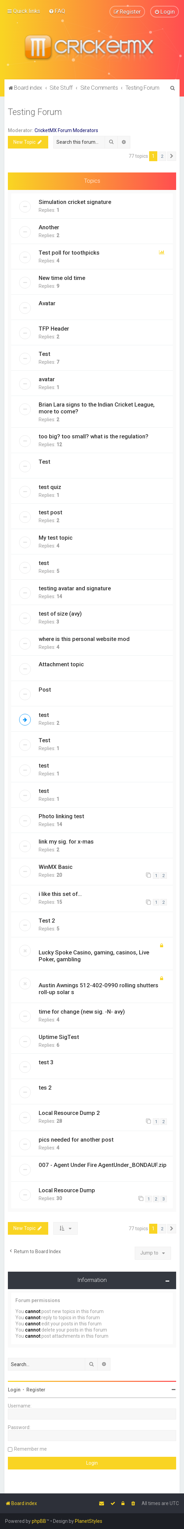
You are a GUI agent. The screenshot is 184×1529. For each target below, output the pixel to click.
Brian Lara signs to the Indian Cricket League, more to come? (97, 407)
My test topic (56, 537)
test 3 (46, 1061)
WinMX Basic (56, 866)
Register (35, 1389)
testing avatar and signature (75, 587)
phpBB (39, 1521)
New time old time (62, 277)
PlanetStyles (88, 1521)
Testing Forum (35, 112)
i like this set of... (60, 893)
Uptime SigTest (59, 1036)
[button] (171, 156)
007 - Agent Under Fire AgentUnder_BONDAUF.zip (103, 1164)
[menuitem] (57, 11)
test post (50, 512)
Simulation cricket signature (75, 201)
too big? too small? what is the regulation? (93, 436)
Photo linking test (61, 815)
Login (14, 1389)
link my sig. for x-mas (66, 841)
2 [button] (162, 155)
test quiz (50, 486)
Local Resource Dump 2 (69, 1112)
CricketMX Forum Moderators (66, 130)
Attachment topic (61, 663)
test (44, 562)
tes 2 (45, 1087)
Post (45, 689)
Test (44, 353)
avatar (47, 378)
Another (49, 226)
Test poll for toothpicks (69, 252)
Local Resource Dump (67, 1189)
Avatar (47, 302)
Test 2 (47, 920)
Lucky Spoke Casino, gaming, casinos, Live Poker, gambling (94, 955)
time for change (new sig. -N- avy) (82, 1011)
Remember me (30, 1449)
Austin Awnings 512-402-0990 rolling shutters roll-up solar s (98, 988)
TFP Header (54, 328)
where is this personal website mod (84, 638)
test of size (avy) (60, 613)
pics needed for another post (76, 1139)
